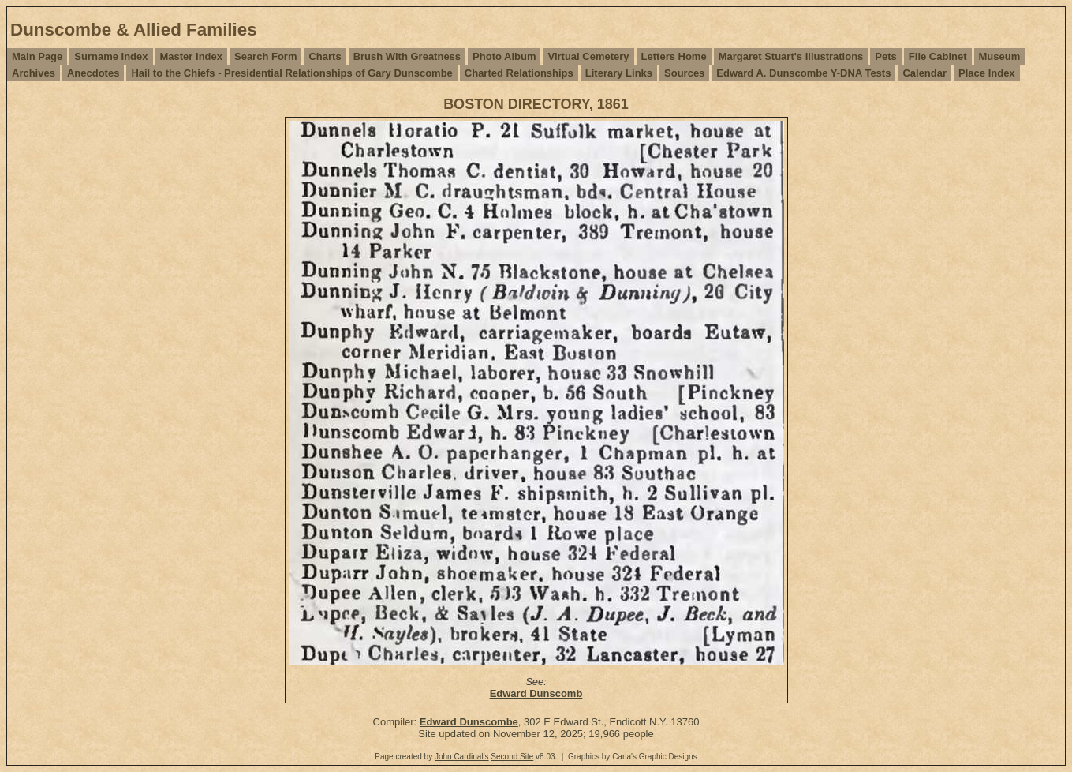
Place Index (986, 73)
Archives (33, 73)
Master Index (191, 56)
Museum (1000, 56)
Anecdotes (93, 73)
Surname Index (111, 56)
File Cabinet (938, 56)
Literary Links (618, 73)
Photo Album (504, 56)
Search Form (265, 56)
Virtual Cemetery (588, 56)
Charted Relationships (519, 73)
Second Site (512, 756)
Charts (324, 56)
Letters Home (674, 56)
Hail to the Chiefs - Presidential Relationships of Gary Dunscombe (291, 73)
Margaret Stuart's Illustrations (791, 56)
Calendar (924, 73)
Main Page (37, 56)
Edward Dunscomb (536, 693)
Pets (885, 56)
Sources (684, 73)
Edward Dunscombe (469, 722)
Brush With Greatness (407, 56)
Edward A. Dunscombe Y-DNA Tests (803, 73)
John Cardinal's (462, 756)
